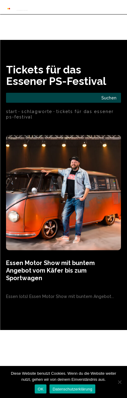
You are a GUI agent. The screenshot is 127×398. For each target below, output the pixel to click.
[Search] (109, 98)
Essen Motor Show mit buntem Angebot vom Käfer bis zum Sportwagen (50, 270)
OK (40, 389)
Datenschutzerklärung (72, 389)
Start (11, 111)
